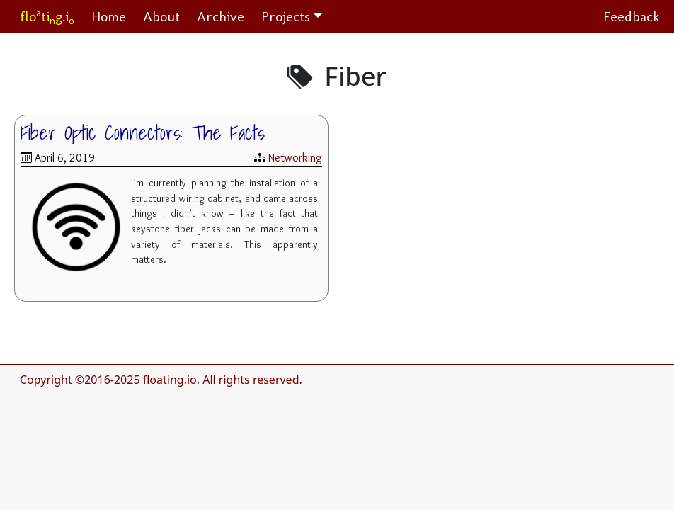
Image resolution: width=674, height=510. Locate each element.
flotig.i (47, 16)
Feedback (631, 16)
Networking (295, 157)
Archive (220, 16)
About (161, 16)
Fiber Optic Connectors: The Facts (143, 132)
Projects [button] (285, 16)
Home (108, 16)
